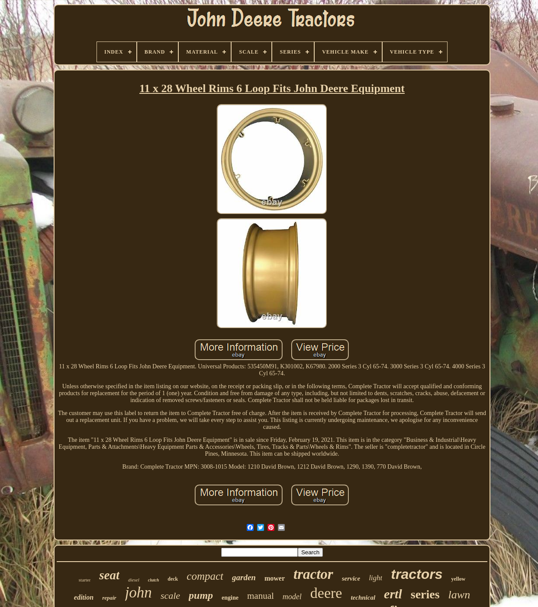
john (138, 592)
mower (274, 578)
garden (244, 577)
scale (170, 595)
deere (326, 593)
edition (83, 597)
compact (205, 576)
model (292, 596)
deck (173, 579)
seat (109, 575)
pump (201, 595)
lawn (459, 594)
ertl (393, 594)
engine (230, 597)
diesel (133, 579)
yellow (458, 579)
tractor (313, 574)
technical (363, 597)
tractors (416, 574)
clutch (153, 580)
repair (109, 597)
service (351, 578)
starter (84, 579)
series (425, 594)
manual (260, 596)
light (375, 578)
